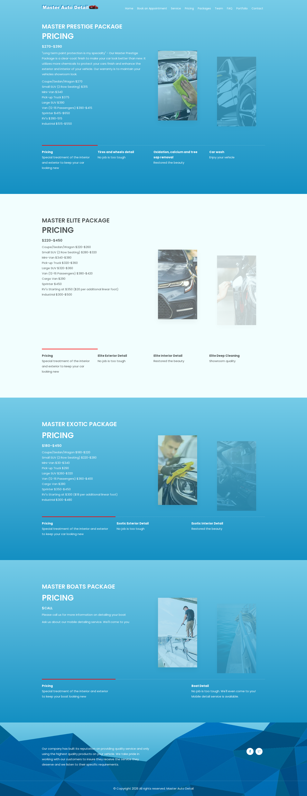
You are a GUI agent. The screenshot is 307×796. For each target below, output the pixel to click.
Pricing (189, 8)
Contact (257, 8)
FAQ (229, 8)
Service (176, 8)
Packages (204, 8)
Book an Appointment (152, 8)
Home (129, 8)
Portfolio (242, 8)
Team (219, 8)
